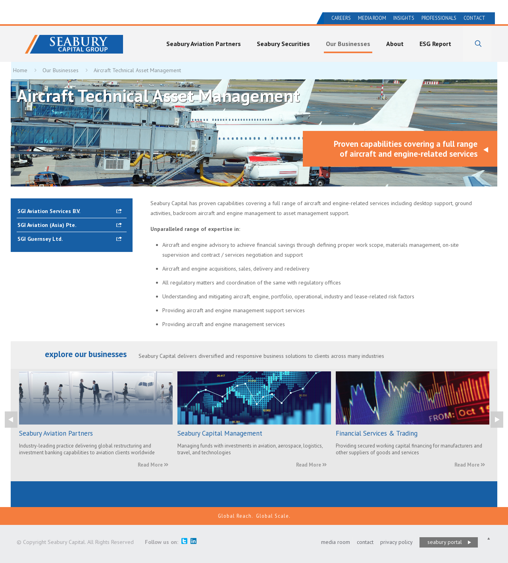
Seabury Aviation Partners (56, 433)
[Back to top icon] (488, 539)
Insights (403, 18)
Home (20, 70)
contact (365, 542)
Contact (474, 18)
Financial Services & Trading (377, 433)
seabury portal (444, 542)
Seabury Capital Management (219, 433)
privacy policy (396, 542)
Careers (341, 18)
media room (335, 542)
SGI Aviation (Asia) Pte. (46, 225)
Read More (153, 464)
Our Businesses (60, 70)
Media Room (372, 18)
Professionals (438, 18)
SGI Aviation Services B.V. (48, 211)
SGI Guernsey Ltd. (40, 238)
